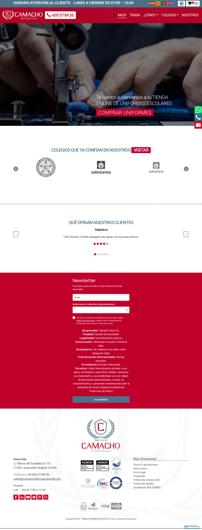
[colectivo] (101, 310)
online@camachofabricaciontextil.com (37, 479)
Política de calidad (143, 483)
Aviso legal (139, 472)
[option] (101, 167)
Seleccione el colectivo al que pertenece (94, 304)
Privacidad (139, 476)
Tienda (134, 15)
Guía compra (140, 468)
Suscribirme (101, 399)
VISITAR (141, 150)
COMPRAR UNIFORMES (124, 113)
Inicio (122, 15)
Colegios (168, 15)
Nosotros (190, 15)
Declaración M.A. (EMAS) (147, 487)
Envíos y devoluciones (145, 464)
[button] (15, 169)
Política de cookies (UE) (146, 479)
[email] (101, 297)
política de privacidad (85, 321)
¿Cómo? (149, 15)
